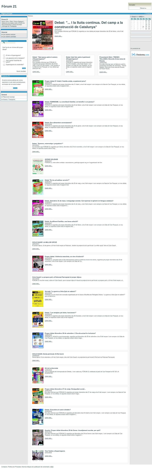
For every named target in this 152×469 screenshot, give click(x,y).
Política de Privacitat (14, 467)
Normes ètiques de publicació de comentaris (35, 467)
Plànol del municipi (9, 97)
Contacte (148, 13)
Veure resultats (21, 71)
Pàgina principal (6, 13)
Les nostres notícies (9, 34)
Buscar (143, 8)
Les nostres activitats (9, 36)
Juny (133, 16)
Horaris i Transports (9, 99)
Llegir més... (58, 36)
